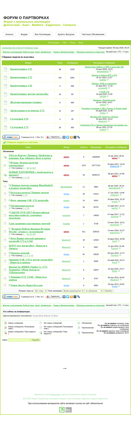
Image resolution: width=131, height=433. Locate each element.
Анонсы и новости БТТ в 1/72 (104, 75)
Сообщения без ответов (12, 48)
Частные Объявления (93, 34)
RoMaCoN (114, 166)
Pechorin (114, 255)
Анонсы (9, 34)
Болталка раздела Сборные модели (29, 192)
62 (33, 168)
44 (28, 234)
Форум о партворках (26, 18)
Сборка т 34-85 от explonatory (104, 84)
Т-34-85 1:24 (104, 92)
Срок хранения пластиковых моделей (29, 223)
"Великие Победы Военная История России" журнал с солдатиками (29, 230)
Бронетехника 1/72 (21, 77)
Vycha (66, 194)
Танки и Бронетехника (63, 52)
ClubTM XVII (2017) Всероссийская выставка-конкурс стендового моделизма (29, 215)
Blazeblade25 (103, 71)
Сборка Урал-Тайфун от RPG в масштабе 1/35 (104, 67)
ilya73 (114, 241)
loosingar (66, 215)
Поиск (72, 43)
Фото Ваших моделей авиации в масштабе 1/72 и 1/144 (27, 240)
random (103, 105)
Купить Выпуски (66, 34)
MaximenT (102, 121)
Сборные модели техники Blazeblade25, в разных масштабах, (31, 186)
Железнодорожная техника (26, 102)
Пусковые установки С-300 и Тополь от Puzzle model (104, 109)
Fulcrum (114, 248)
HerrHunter (114, 225)
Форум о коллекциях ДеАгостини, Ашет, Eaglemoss (27, 52)
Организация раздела (22, 205)
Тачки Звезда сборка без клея (26, 285)
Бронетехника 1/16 (21, 85)
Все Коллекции (43, 34)
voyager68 (102, 88)
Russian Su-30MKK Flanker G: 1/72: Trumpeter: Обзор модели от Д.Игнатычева (28, 270)
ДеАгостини (55, 394)
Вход (81, 43)
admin (66, 157)
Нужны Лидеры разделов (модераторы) (23, 164)
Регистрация (53, 43)
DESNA (103, 96)
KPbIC (114, 271)
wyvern (66, 200)
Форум (24, 34)
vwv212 (114, 208)
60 (28, 168)
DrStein (103, 130)
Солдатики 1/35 (19, 118)
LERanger (114, 195)
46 (33, 234)
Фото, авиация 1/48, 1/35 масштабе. (29, 200)
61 (30, 168)
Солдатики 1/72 (19, 127)
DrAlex (103, 113)
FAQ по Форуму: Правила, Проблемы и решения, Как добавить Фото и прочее (30, 156)
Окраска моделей (19, 253)
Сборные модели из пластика (90, 52)
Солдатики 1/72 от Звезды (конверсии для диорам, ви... (104, 125)
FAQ (64, 43)
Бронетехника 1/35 (21, 69)
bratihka (102, 80)
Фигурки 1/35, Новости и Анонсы (104, 117)
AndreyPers (115, 233)
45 (30, 234)
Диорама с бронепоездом (104, 100)
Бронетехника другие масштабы (29, 94)
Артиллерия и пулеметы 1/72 (27, 110)
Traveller (66, 224)
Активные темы (31, 48)
